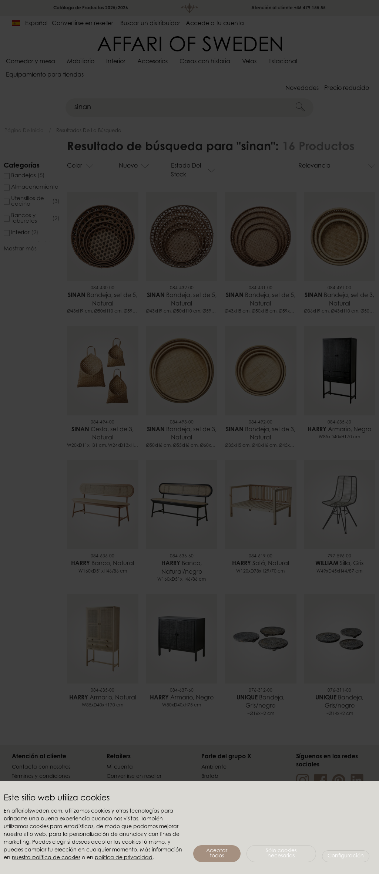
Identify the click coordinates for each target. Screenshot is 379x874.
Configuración (346, 856)
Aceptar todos (216, 853)
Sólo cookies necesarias (281, 853)
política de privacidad (123, 858)
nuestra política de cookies (46, 858)
